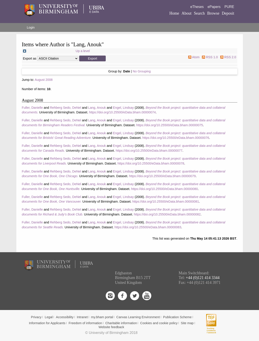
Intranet (82, 317)
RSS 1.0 (212, 57)
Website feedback (111, 327)
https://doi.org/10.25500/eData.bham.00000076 (175, 138)
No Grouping (142, 71)
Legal (49, 317)
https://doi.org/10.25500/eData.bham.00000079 (162, 176)
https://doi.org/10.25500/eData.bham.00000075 (169, 125)
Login (31, 27)
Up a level (83, 51)
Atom (196, 57)
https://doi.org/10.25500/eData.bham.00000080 (164, 189)
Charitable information (121, 323)
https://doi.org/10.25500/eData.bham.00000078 (150, 163)
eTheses (196, 7)
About (187, 13)
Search (199, 13)
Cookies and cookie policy (159, 323)
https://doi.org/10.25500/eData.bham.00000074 (122, 112)
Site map (187, 323)
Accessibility (65, 317)
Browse (213, 13)
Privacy (36, 317)
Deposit (228, 13)
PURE (229, 7)
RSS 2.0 (230, 57)
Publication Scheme (177, 317)
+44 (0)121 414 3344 (203, 277)
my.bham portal (102, 317)
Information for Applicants (47, 323)
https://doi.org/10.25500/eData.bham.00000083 (148, 227)
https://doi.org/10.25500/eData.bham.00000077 (149, 150)
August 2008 (44, 79)
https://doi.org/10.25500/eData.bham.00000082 (167, 214)
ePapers (214, 7)
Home (174, 13)
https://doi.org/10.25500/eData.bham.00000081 (165, 201)
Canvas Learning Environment (138, 317)
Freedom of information (85, 323)
